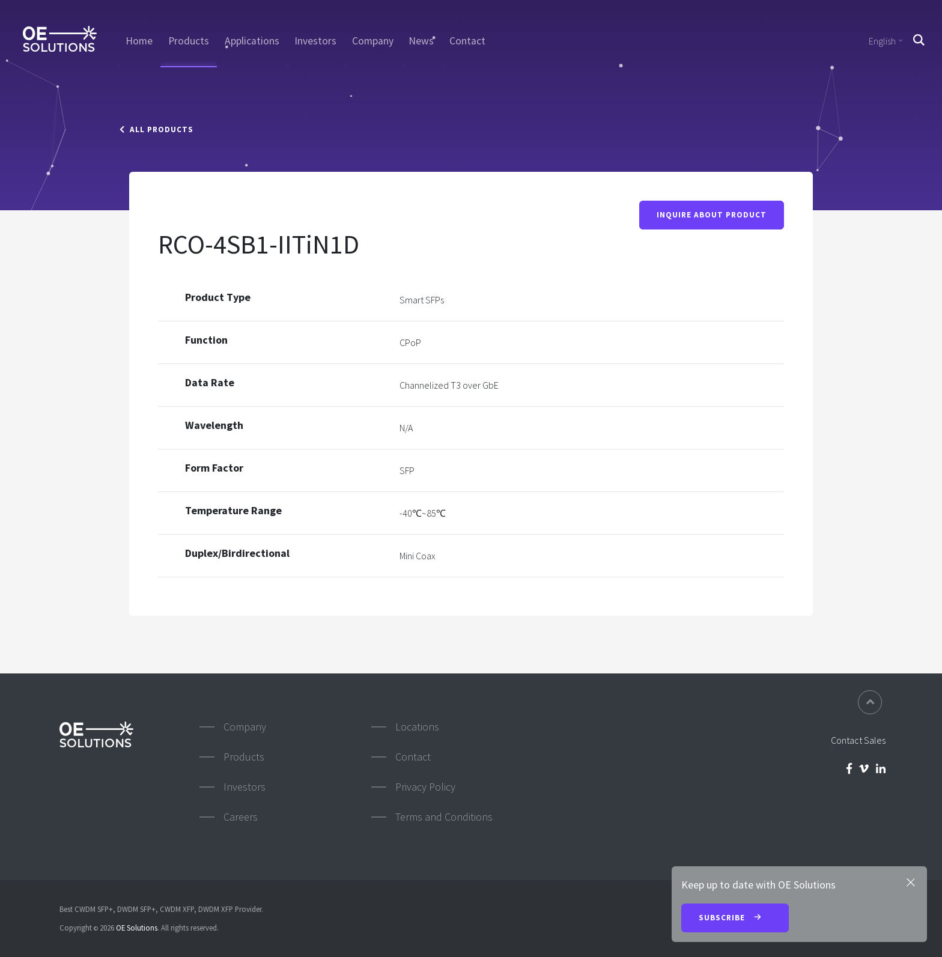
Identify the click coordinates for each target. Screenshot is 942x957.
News (421, 40)
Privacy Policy (425, 787)
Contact (467, 40)
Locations (417, 727)
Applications (252, 40)
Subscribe (735, 918)
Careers (240, 817)
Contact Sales (858, 740)
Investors (315, 40)
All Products (156, 129)
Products (188, 40)
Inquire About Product (712, 215)
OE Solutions (136, 927)
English (882, 41)
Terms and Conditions (444, 817)
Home (139, 40)
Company (373, 40)
